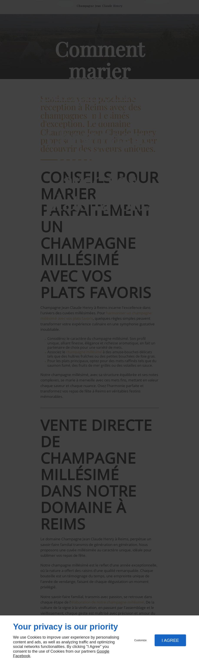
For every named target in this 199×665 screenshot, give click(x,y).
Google (103, 651)
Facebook (21, 656)
